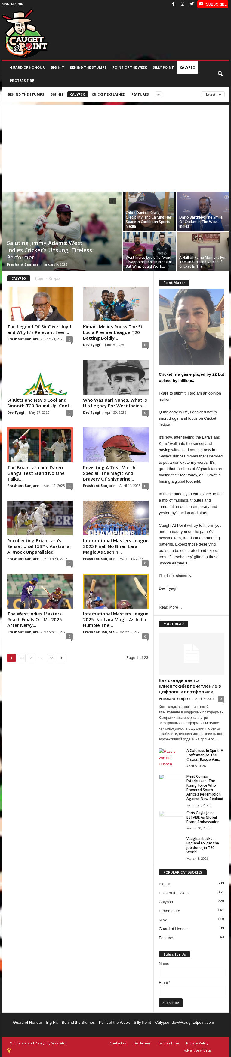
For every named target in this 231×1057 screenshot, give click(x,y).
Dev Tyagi (91, 344)
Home (39, 278)
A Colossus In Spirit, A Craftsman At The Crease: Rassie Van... (204, 755)
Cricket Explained (108, 94)
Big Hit (57, 67)
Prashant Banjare (22, 264)
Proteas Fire (22, 80)
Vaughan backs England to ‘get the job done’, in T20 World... (202, 845)
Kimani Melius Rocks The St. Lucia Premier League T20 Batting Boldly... (113, 332)
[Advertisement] (115, 147)
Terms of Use (168, 1043)
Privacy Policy (197, 1043)
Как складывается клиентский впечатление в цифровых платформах (190, 686)
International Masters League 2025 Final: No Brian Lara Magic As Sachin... (116, 546)
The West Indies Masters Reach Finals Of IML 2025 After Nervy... (34, 619)
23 (51, 658)
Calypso (187, 67)
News (164, 920)
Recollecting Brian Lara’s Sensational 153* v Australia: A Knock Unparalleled (39, 546)
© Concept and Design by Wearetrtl (38, 1043)
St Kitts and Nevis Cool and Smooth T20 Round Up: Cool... (39, 403)
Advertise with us (197, 1050)
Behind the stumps (88, 67)
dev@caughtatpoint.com (193, 1022)
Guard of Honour (27, 67)
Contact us (118, 1043)
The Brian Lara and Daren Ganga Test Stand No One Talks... (36, 473)
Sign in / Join (12, 4)
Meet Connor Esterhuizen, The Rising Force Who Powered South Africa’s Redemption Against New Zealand (204, 787)
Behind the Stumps (78, 1022)
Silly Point (163, 67)
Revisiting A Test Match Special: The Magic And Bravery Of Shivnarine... (109, 473)
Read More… (170, 607)
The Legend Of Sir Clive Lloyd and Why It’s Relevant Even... (39, 329)
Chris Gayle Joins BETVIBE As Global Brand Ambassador (202, 817)
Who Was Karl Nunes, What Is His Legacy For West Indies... (115, 403)
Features (140, 94)
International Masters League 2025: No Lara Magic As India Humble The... (116, 619)
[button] (220, 74)
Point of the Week (129, 67)
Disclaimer (142, 1043)
